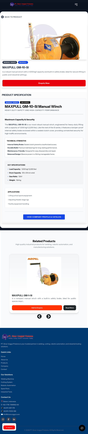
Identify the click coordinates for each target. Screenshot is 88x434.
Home (3, 356)
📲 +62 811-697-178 (8, 408)
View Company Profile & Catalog (44, 217)
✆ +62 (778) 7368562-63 (10, 405)
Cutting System (6, 382)
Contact (4, 369)
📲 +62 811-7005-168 (8, 411)
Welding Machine (7, 379)
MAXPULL (23, 62)
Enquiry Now (44, 83)
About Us (4, 360)
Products (4, 363)
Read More (70, 308)
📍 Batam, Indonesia (8, 401)
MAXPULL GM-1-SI (22, 295)
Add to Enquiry (37, 308)
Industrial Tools (6, 392)
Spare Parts (5, 389)
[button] (39, 316)
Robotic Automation (8, 385)
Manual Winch (10, 62)
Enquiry (9, 427)
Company (4, 366)
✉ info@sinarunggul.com (10, 414)
